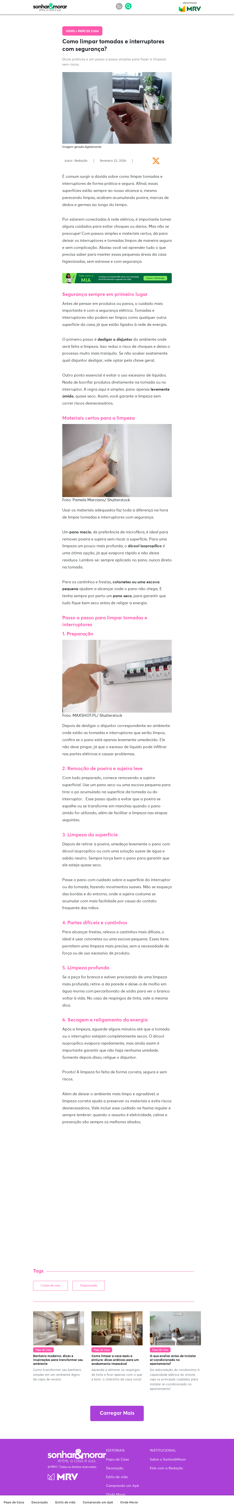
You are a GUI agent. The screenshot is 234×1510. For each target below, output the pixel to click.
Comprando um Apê (98, 1502)
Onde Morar (129, 1502)
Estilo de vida (65, 1502)
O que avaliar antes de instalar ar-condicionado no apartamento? (173, 1360)
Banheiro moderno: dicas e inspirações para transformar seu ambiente (58, 1360)
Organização (88, 1285)
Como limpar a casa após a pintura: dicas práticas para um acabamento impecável (115, 1360)
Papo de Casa (14, 1502)
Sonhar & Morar (50, 6)
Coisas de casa (50, 1285)
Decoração (39, 1502)
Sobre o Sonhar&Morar (168, 1459)
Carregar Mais (117, 1413)
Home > (72, 31)
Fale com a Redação (166, 1468)
